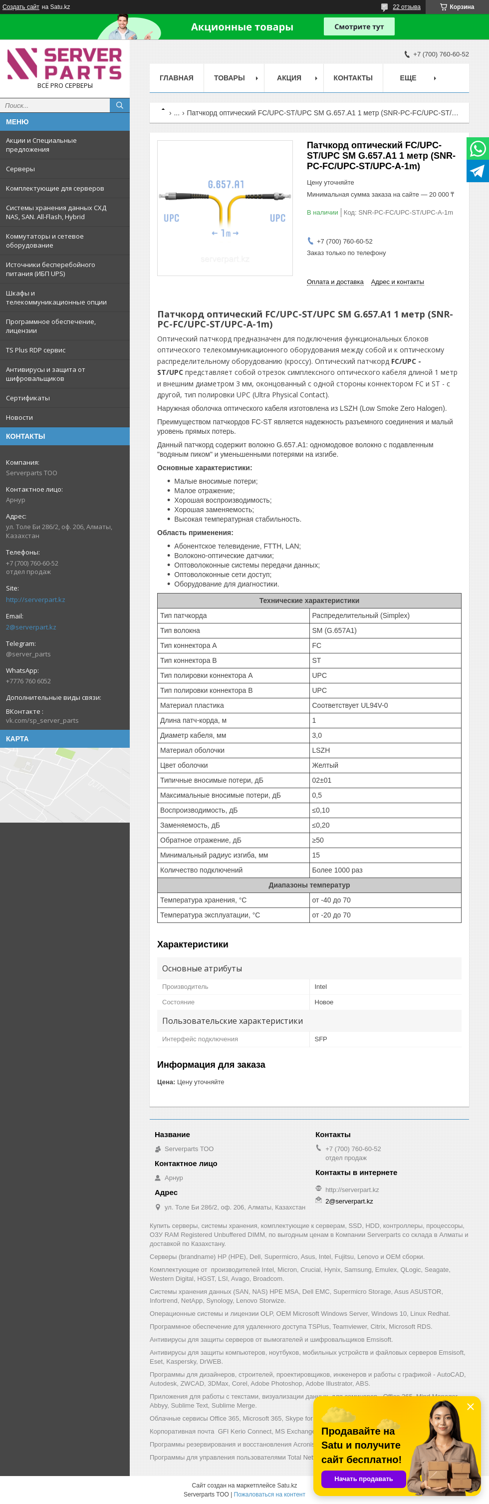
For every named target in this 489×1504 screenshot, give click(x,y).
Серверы (20, 168)
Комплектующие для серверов (55, 188)
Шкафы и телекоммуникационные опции (56, 297)
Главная (177, 78)
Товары (229, 78)
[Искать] (120, 105)
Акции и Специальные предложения (41, 145)
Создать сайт (20, 6)
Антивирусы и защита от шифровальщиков (45, 374)
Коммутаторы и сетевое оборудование (45, 241)
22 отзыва (407, 6)
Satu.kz (287, 1485)
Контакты (353, 78)
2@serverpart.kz (31, 626)
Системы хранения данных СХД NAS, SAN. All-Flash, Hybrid (56, 212)
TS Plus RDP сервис (35, 349)
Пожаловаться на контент (269, 1494)
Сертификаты (28, 397)
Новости (19, 417)
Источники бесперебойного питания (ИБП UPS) (50, 269)
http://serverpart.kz (35, 599)
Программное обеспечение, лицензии (51, 326)
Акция (289, 78)
